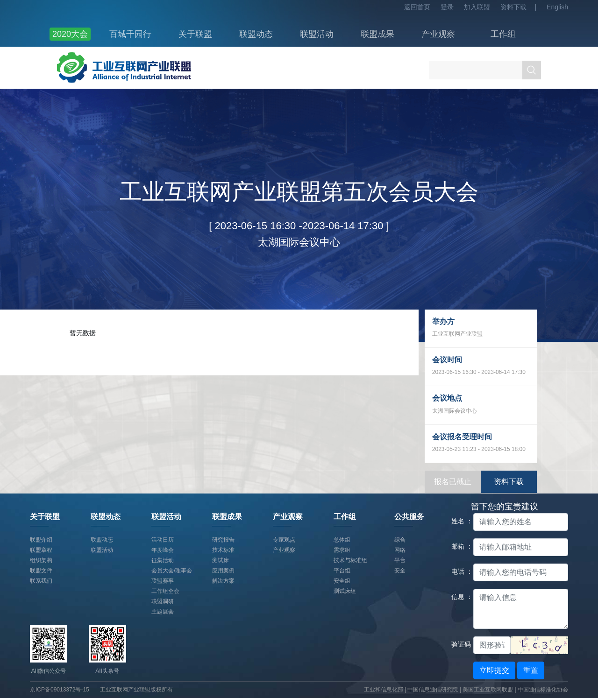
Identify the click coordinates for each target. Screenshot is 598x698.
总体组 (342, 539)
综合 (400, 539)
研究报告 (223, 539)
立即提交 (494, 670)
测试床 (220, 560)
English (557, 7)
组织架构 (41, 560)
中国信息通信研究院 (433, 689)
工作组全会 (165, 591)
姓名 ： (458, 521)
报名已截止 (452, 482)
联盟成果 (377, 34)
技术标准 (223, 550)
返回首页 (417, 7)
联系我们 (41, 581)
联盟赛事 (162, 581)
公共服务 (409, 517)
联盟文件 (41, 570)
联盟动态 (256, 34)
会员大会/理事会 (171, 570)
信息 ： (458, 596)
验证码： (458, 644)
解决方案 (223, 581)
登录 (447, 7)
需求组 (342, 550)
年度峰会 (162, 550)
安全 (400, 570)
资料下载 (513, 7)
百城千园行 (130, 34)
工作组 (503, 34)
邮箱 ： (458, 546)
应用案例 (223, 570)
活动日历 (162, 539)
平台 (400, 560)
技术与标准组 (350, 560)
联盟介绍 (41, 539)
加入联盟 (477, 7)
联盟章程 (41, 550)
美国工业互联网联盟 (488, 689)
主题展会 (162, 611)
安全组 (342, 581)
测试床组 (345, 591)
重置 (530, 670)
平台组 (342, 570)
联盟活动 (317, 34)
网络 (400, 550)
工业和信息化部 (383, 689)
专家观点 (284, 539)
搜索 (531, 70)
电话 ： (458, 571)
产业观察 (438, 34)
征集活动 (162, 560)
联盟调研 (162, 601)
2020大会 (70, 34)
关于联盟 (195, 34)
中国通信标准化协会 (543, 689)
